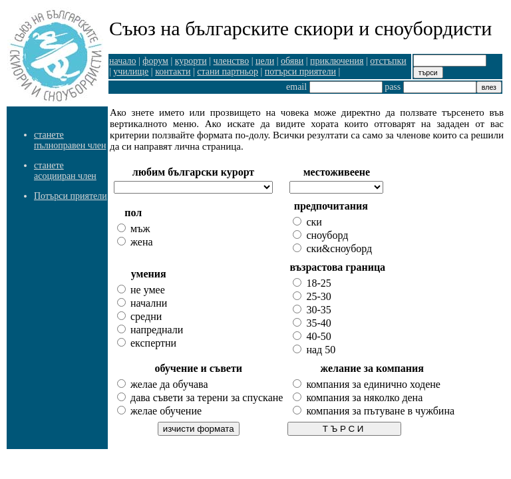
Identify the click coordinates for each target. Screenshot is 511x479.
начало (122, 61)
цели (265, 61)
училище (130, 72)
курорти (191, 61)
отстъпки (388, 61)
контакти (172, 72)
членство (232, 61)
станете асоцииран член (65, 170)
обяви (292, 61)
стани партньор (227, 72)
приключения (336, 61)
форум (155, 61)
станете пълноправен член (70, 140)
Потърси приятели (70, 196)
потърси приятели (300, 72)
